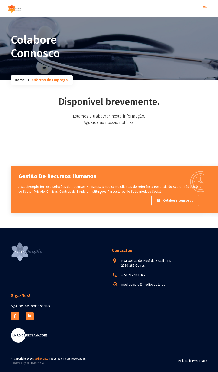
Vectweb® (32, 363)
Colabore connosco (175, 200)
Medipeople (40, 358)
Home (20, 80)
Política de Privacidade (192, 360)
